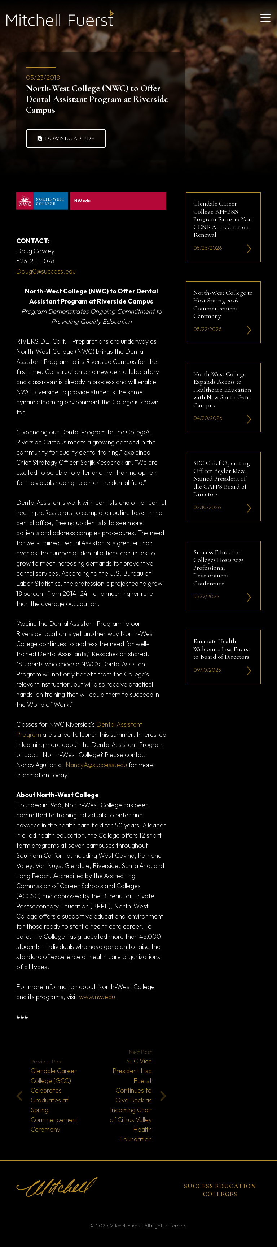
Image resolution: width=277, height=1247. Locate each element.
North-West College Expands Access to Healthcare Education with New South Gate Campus (222, 389)
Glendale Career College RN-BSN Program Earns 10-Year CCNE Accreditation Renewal (223, 218)
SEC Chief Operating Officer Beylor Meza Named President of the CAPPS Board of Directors (221, 478)
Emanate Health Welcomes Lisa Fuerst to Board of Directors (221, 649)
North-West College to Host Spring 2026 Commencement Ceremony (223, 304)
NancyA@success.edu (96, 765)
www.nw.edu (97, 997)
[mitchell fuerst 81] (60, 18)
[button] (265, 18)
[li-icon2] (249, 248)
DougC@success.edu (46, 271)
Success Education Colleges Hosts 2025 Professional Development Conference (218, 567)
